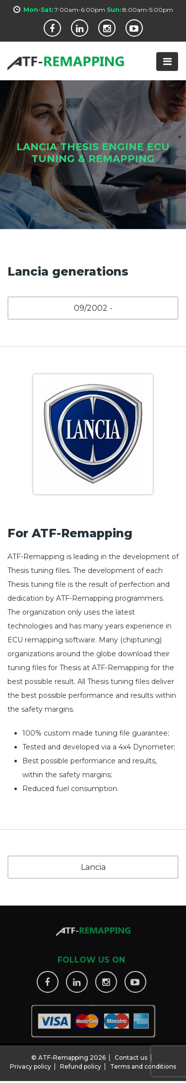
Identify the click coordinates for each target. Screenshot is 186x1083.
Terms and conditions (143, 1063)
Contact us (131, 1054)
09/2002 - (93, 308)
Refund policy (80, 1063)
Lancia (93, 867)
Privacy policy (30, 1063)
